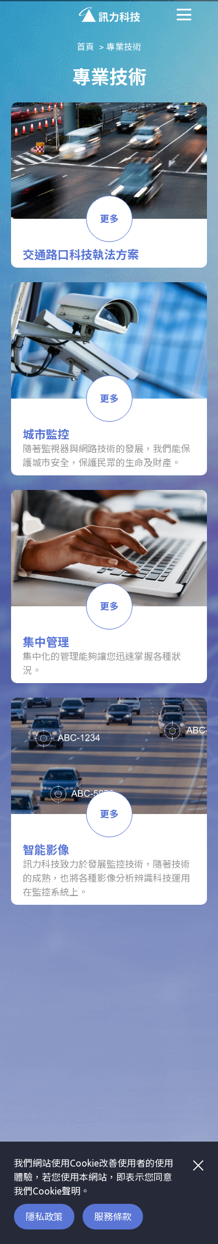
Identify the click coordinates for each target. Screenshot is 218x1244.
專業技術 (123, 47)
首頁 (85, 47)
